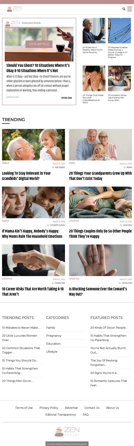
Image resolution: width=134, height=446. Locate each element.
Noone (129, 167)
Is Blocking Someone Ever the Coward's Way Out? (98, 292)
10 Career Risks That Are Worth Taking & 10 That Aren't (33, 292)
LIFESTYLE (74, 221)
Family (50, 327)
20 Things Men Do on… (17, 381)
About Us (112, 407)
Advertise (71, 407)
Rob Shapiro (60, 167)
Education (53, 343)
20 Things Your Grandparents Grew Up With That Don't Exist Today (100, 176)
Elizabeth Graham (57, 225)
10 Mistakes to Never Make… (21, 327)
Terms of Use (24, 407)
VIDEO (72, 163)
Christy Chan (66, 98)
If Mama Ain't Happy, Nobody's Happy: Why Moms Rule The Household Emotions (32, 234)
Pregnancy (53, 335)
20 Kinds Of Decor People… (108, 327)
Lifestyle (51, 351)
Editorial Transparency (60, 414)
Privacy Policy (49, 407)
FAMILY (5, 163)
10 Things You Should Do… (20, 360)
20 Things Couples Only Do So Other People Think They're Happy (100, 234)
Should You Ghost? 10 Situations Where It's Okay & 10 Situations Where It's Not (38, 68)
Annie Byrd (127, 225)
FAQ (86, 414)
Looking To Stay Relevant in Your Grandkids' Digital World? (26, 176)
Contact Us (91, 407)
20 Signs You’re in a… (104, 373)
